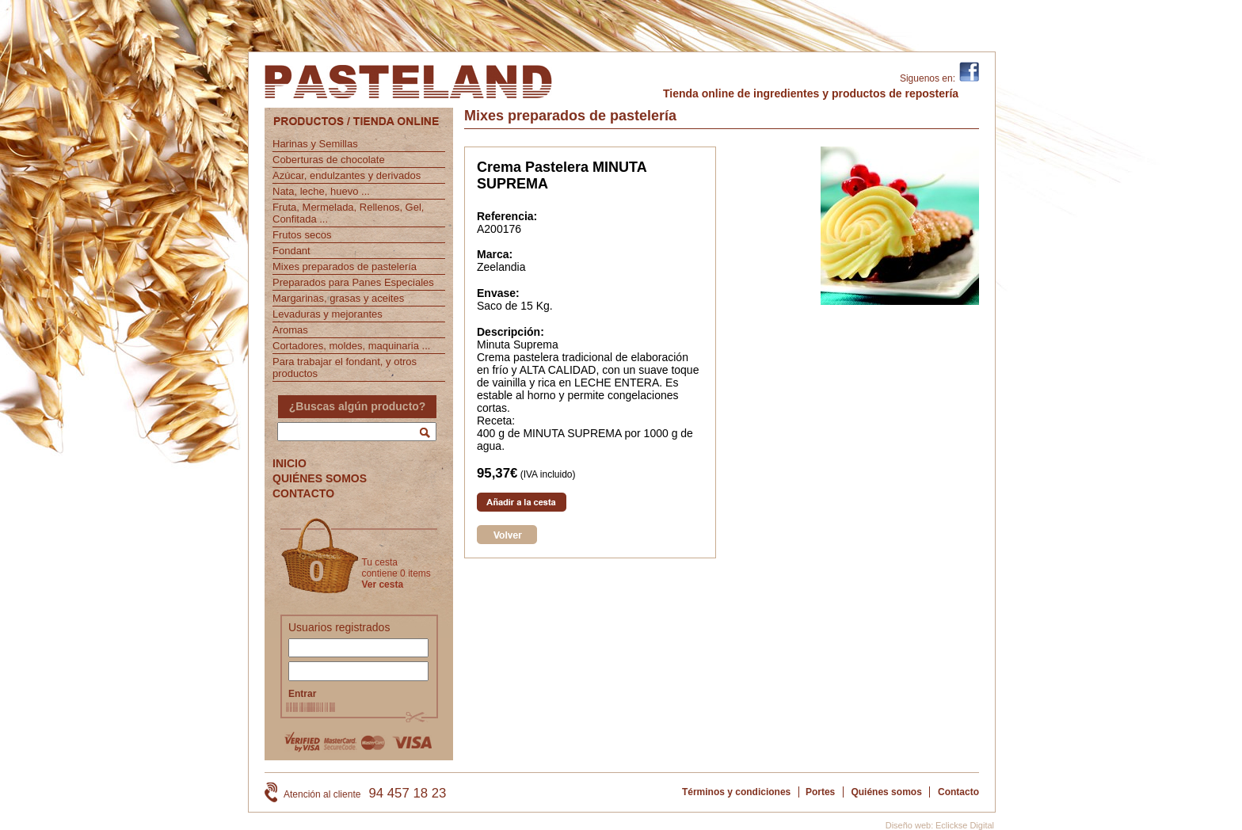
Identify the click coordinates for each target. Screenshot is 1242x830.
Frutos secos (301, 235)
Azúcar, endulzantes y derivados (346, 175)
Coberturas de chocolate (328, 160)
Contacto (958, 792)
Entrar (302, 693)
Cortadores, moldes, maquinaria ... (351, 346)
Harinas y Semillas (315, 144)
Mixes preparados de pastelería (344, 266)
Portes (820, 792)
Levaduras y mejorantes (327, 314)
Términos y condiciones (736, 792)
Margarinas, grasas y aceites (338, 298)
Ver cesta (382, 584)
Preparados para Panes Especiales (353, 282)
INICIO (289, 463)
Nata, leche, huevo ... (321, 191)
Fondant (291, 251)
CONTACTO (303, 493)
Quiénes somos (886, 792)
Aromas (290, 330)
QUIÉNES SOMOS (319, 478)
